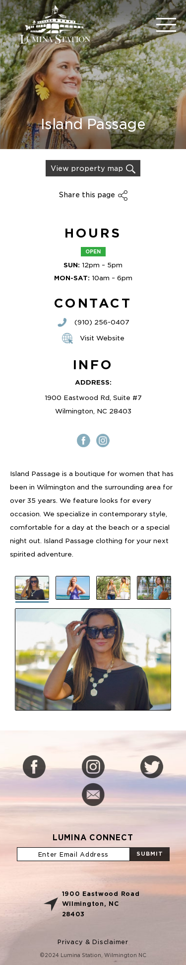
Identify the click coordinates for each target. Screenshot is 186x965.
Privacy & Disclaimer (93, 942)
